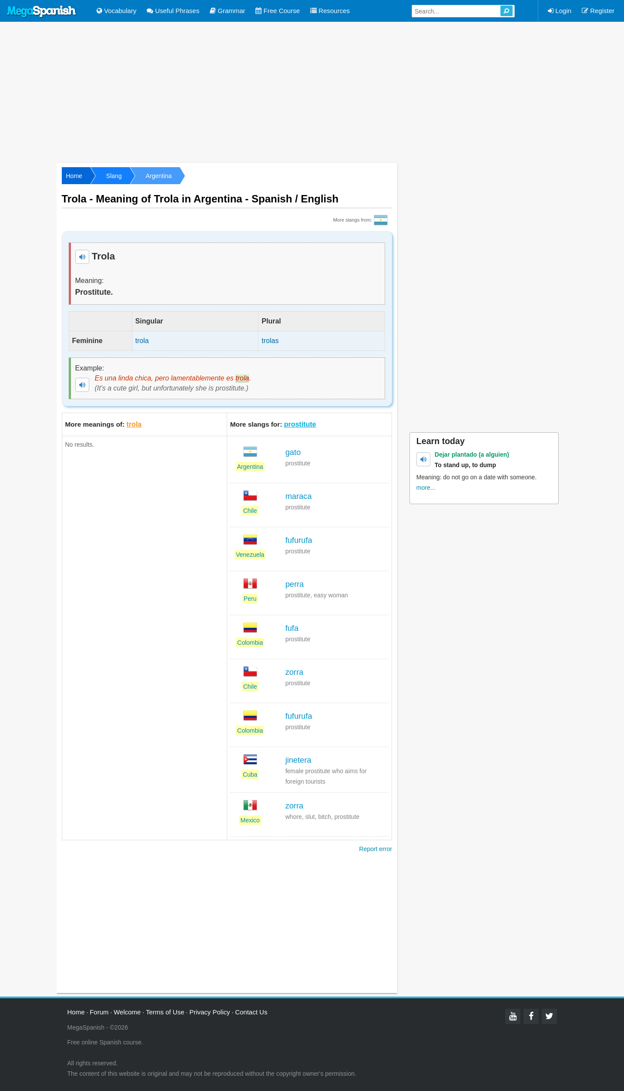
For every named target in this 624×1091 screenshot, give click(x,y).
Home (74, 175)
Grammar (227, 10)
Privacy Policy (209, 1012)
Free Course (277, 10)
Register (598, 10)
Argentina (159, 175)
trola (134, 424)
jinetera (298, 760)
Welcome (127, 1012)
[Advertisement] (312, 91)
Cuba (250, 774)
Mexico (249, 820)
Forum (99, 1012)
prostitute (300, 424)
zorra (294, 672)
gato (293, 452)
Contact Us (251, 1012)
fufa (292, 628)
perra (294, 584)
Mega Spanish (42, 11)
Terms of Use (165, 1012)
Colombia (250, 642)
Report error (375, 848)
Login (559, 10)
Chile (250, 510)
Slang (114, 175)
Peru (250, 598)
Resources (330, 10)
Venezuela (250, 554)
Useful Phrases (173, 10)
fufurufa (298, 540)
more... (426, 487)
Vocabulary (116, 10)
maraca (298, 496)
